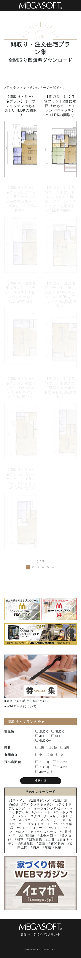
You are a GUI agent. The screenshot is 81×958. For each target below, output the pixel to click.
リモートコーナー (32, 828)
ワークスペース (45, 831)
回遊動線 (35, 839)
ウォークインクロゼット (48, 808)
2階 (52, 747)
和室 (20, 839)
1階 (40, 747)
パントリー (51, 820)
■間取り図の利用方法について (27, 701)
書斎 (42, 843)
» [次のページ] (53, 567)
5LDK (57, 736)
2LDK (41, 731)
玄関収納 (57, 843)
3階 (65, 747)
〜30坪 (42, 762)
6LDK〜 (43, 740)
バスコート (29, 820)
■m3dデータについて (20, 706)
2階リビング (40, 800)
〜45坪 (60, 767)
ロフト (23, 831)
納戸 (36, 847)
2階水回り (62, 800)
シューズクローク (34, 816)
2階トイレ (18, 800)
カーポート (42, 812)
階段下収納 (53, 847)
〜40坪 (42, 767)
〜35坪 (60, 762)
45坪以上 (44, 772)
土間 (51, 839)
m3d (14, 804)
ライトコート (40, 824)
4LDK (41, 736)
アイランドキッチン (38, 804)
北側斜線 (28, 835)
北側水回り (48, 835)
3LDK (57, 731)
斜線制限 (27, 843)
